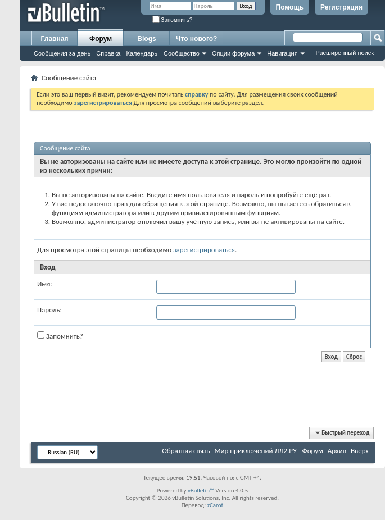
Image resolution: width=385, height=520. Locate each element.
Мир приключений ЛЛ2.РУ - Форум (268, 450)
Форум (100, 39)
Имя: (44, 284)
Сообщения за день (62, 53)
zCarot (215, 505)
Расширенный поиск (344, 52)
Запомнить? (172, 20)
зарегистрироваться (204, 249)
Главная (55, 39)
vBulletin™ (201, 490)
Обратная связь (186, 450)
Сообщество (182, 53)
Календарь (141, 53)
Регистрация (341, 7)
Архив (337, 450)
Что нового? (196, 39)
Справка (108, 53)
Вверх (360, 450)
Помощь (290, 7)
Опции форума (233, 53)
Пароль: (49, 309)
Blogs (146, 39)
